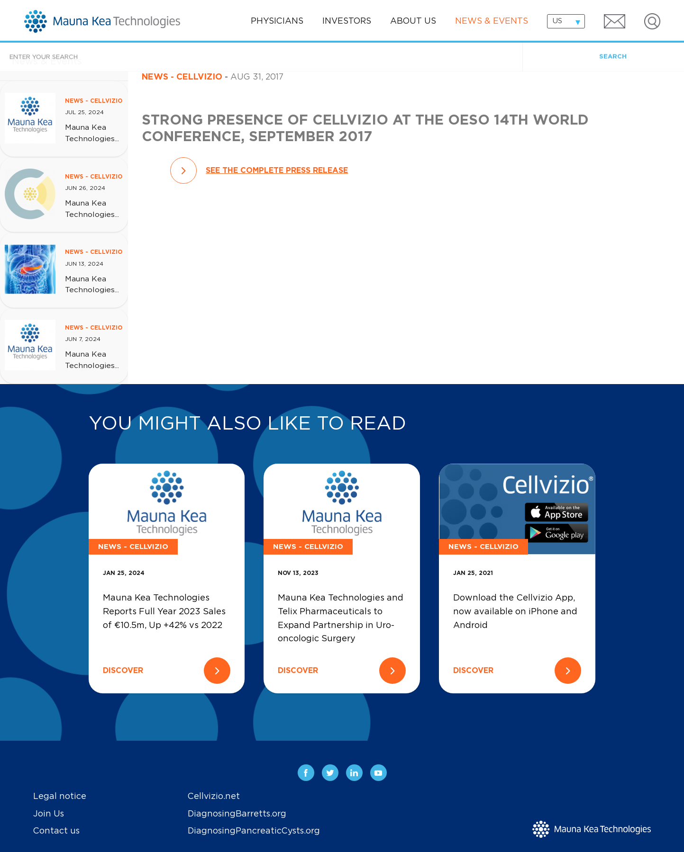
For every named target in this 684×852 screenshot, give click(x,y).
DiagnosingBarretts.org (237, 814)
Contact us (56, 831)
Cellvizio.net (214, 796)
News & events (491, 21)
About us (413, 21)
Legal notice (59, 796)
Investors (346, 21)
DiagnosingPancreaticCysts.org (254, 831)
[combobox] (566, 21)
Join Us (48, 814)
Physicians (277, 21)
